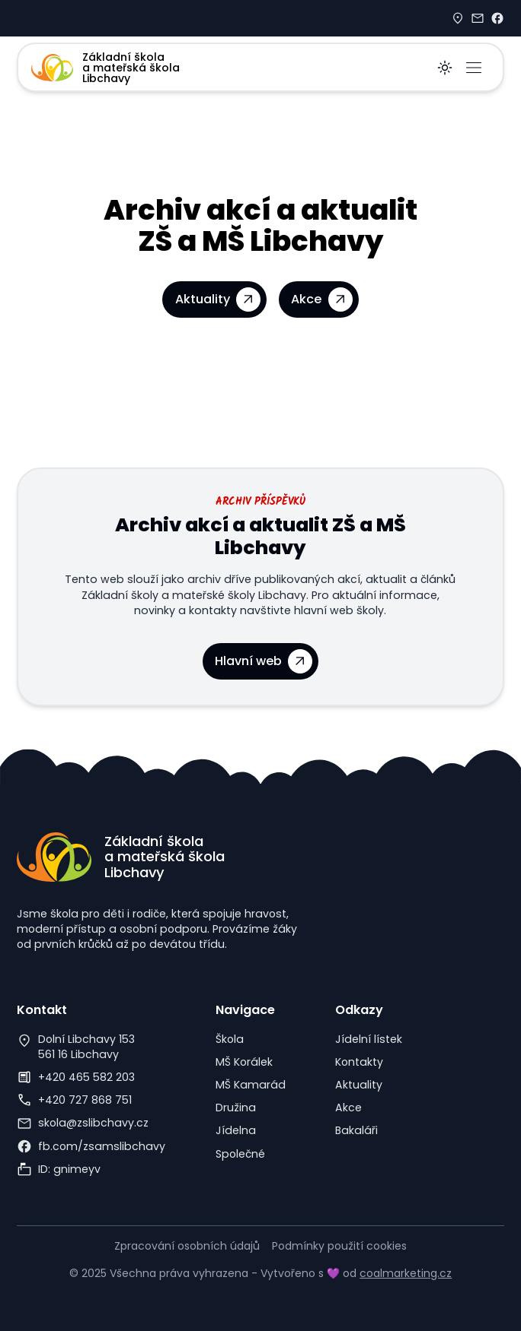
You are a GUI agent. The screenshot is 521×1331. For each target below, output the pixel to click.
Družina (236, 1107)
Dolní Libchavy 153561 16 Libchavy (86, 1047)
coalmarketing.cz (406, 1273)
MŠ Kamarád (251, 1084)
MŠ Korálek (244, 1062)
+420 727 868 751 (85, 1100)
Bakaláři (356, 1130)
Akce (348, 1107)
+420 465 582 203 (86, 1077)
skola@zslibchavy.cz (93, 1122)
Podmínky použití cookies (339, 1245)
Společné (240, 1153)
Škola (230, 1039)
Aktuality (358, 1084)
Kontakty (359, 1062)
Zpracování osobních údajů (187, 1245)
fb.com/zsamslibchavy (101, 1146)
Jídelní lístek (368, 1039)
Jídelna (236, 1130)
